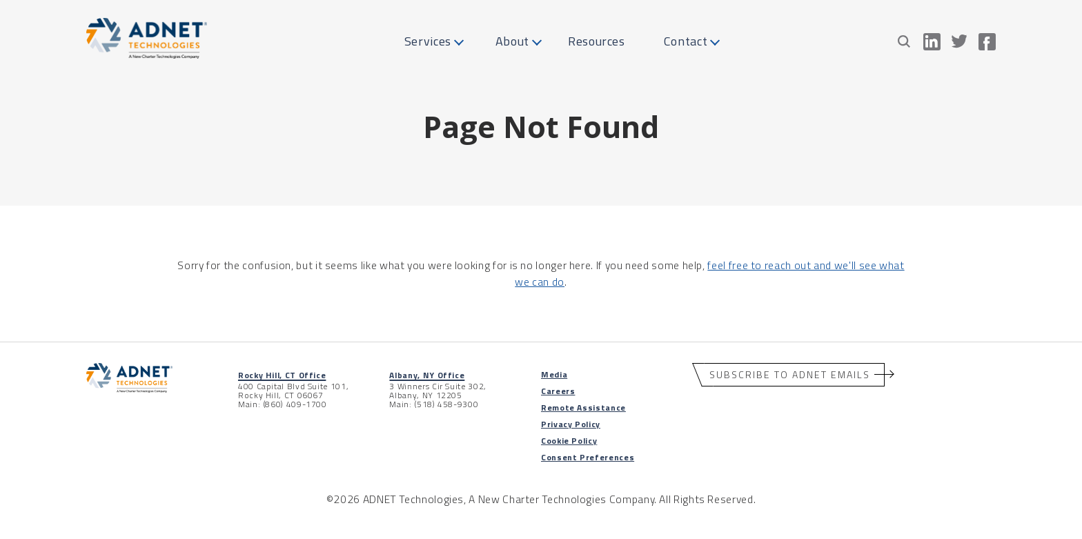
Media (554, 374)
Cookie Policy (569, 440)
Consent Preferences (587, 457)
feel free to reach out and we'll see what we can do (709, 273)
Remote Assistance (583, 407)
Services (427, 41)
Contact (685, 41)
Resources (596, 41)
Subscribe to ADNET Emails (789, 374)
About (512, 41)
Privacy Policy (570, 424)
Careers (558, 391)
